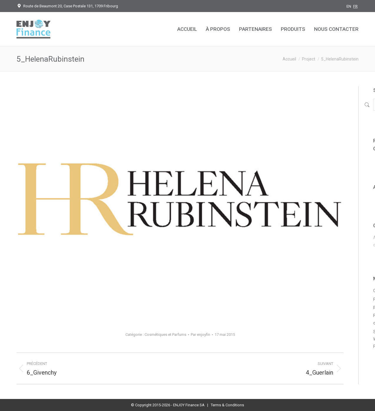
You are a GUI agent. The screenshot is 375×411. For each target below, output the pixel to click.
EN (348, 6)
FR (355, 6)
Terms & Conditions (227, 405)
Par (200, 334)
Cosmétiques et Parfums (165, 334)
